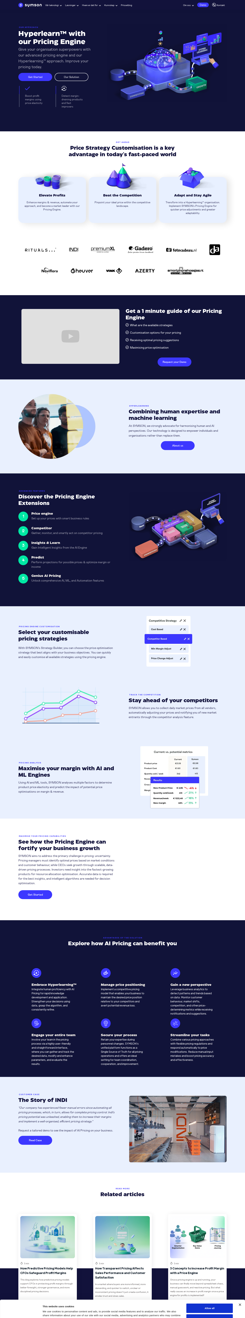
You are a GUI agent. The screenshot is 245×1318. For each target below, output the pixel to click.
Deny (210, 1302)
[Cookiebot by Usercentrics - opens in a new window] (21, 1311)
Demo (203, 4)
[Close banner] (240, 1288)
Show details (50, 1311)
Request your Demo (174, 361)
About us (177, 445)
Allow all (210, 1291)
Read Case (35, 1140)
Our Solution (71, 76)
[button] (54, 5)
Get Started (35, 76)
